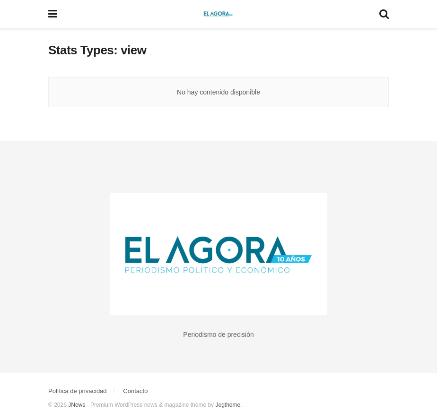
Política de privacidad (77, 390)
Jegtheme (227, 405)
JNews (76, 405)
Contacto (135, 390)
